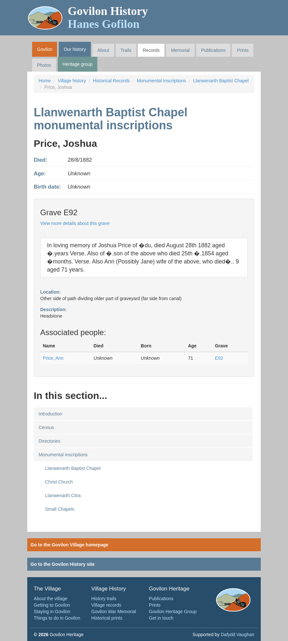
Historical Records (111, 80)
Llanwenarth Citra (63, 495)
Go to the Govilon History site (62, 564)
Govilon (44, 49)
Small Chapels (59, 509)
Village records (106, 605)
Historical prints (107, 618)
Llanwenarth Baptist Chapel (220, 80)
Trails (126, 50)
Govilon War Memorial (113, 611)
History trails (103, 598)
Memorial (180, 50)
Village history (72, 80)
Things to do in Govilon (57, 618)
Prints (242, 50)
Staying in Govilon (52, 611)
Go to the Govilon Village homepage (69, 544)
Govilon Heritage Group (173, 611)
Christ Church (59, 481)
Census (46, 427)
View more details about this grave (75, 223)
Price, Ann (53, 358)
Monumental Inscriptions (161, 80)
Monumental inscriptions (63, 454)
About (103, 50)
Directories (49, 441)
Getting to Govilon (52, 605)
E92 (219, 358)
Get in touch (161, 618)
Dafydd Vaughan (237, 634)
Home (45, 80)
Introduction (50, 413)
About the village (50, 598)
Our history (75, 49)
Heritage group (78, 64)
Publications (213, 50)
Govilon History (108, 17)
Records (151, 50)
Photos (44, 65)
